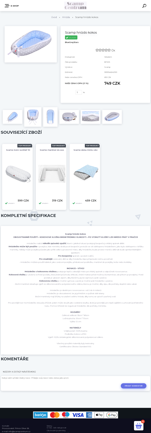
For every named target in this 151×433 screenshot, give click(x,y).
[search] (144, 6)
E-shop (12, 5)
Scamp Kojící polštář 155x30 (20, 150)
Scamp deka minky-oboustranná (90, 150)
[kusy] (78, 92)
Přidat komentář (134, 386)
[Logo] (75, 6)
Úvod (54, 17)
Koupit (68, 92)
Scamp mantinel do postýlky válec (57, 150)
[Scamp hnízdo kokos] (31, 27)
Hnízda (66, 17)
